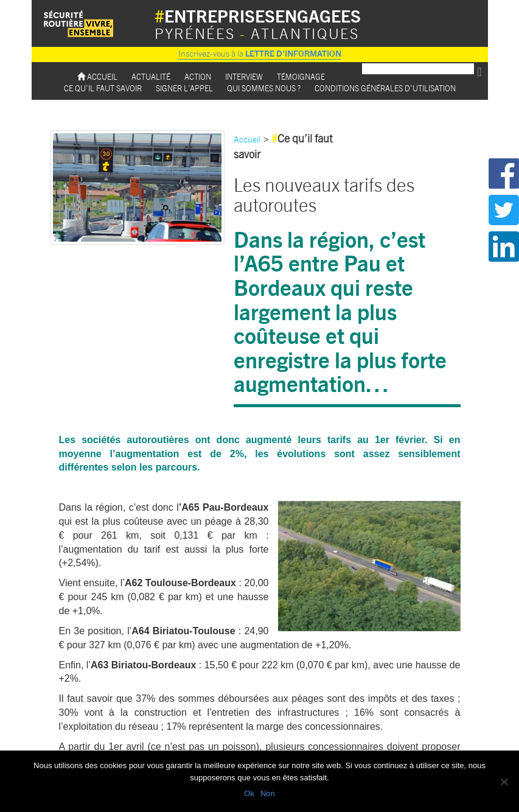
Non (267, 793)
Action (197, 76)
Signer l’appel (184, 88)
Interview (244, 76)
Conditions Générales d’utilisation (385, 88)
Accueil (97, 76)
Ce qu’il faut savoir (103, 88)
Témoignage (301, 76)
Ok (249, 793)
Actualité (150, 76)
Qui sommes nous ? (264, 88)
